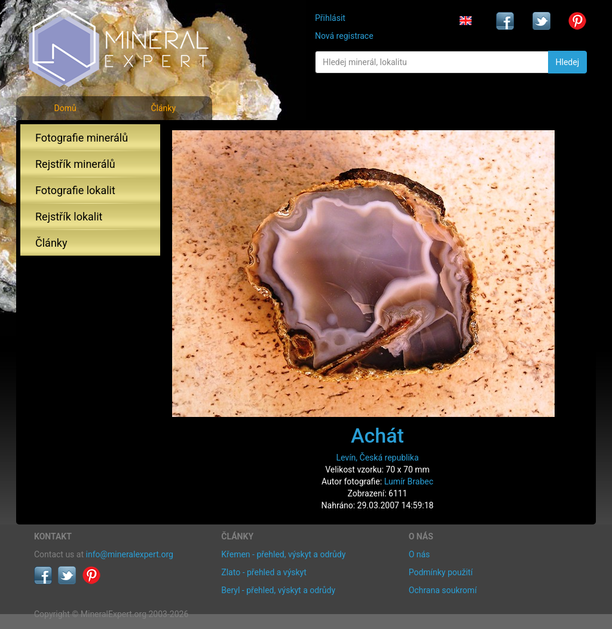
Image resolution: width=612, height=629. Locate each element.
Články (163, 108)
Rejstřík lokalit (68, 216)
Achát (377, 435)
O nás (419, 554)
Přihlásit (330, 18)
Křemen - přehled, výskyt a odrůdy (283, 554)
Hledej (567, 62)
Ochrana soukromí (443, 590)
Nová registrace (344, 36)
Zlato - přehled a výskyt (263, 572)
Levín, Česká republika (377, 457)
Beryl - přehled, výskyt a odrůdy (278, 590)
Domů (65, 108)
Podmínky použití (441, 572)
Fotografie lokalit (75, 190)
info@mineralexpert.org (129, 554)
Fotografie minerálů (81, 137)
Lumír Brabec (408, 481)
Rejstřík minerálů (75, 164)
